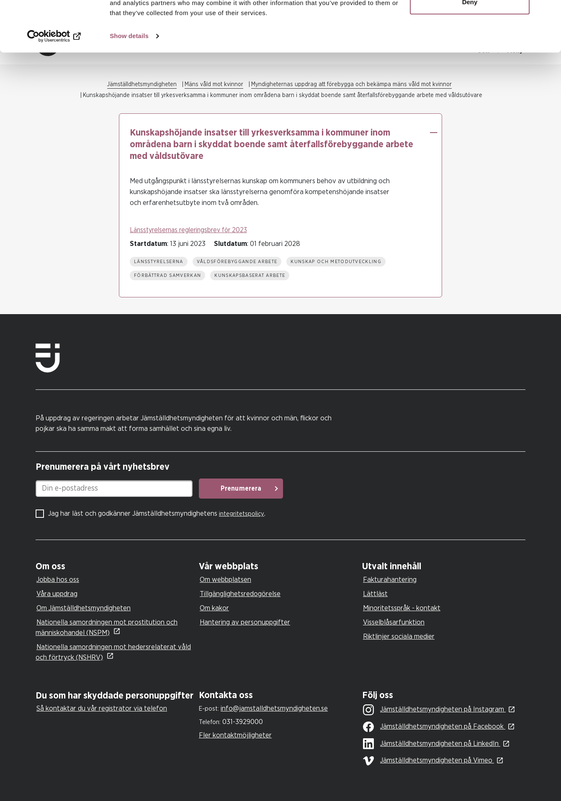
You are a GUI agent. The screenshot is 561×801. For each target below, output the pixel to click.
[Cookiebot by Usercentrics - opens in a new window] (54, 83)
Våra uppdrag (56, 593)
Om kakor (214, 608)
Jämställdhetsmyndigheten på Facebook (434, 727)
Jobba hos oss (57, 579)
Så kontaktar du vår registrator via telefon (101, 708)
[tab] (115, 566)
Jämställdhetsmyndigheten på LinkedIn (431, 744)
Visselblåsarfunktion (394, 622)
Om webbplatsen (225, 579)
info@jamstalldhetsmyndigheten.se (274, 708)
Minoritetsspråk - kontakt (401, 608)
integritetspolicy (241, 514)
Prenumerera (241, 488)
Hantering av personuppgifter (245, 622)
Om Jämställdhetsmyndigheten (83, 608)
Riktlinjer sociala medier (399, 636)
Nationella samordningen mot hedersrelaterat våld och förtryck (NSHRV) (113, 652)
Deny (470, 49)
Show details (129, 83)
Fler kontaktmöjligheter (235, 735)
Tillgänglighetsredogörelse (240, 593)
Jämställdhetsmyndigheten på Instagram (434, 710)
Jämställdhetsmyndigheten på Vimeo (428, 760)
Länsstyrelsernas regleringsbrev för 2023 (188, 230)
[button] (433, 132)
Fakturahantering (390, 579)
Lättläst (375, 593)
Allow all (470, 22)
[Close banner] (548, 13)
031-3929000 (242, 721)
